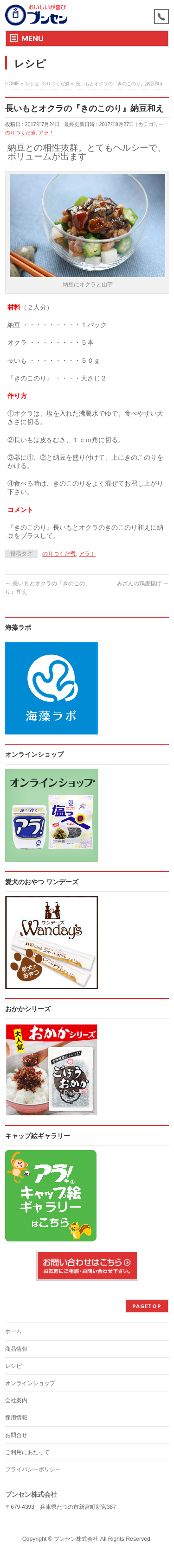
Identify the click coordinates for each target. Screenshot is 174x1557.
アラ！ (46, 132)
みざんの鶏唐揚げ (142, 583)
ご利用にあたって (27, 1452)
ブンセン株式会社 (76, 1539)
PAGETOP (146, 1306)
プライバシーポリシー (33, 1469)
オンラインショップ (30, 1383)
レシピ (13, 1366)
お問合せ (16, 1435)
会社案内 (16, 1400)
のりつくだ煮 (20, 132)
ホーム (13, 1331)
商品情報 (16, 1349)
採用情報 (16, 1417)
